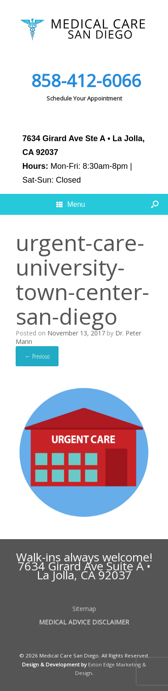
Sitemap (84, 608)
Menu (70, 204)
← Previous (37, 356)
